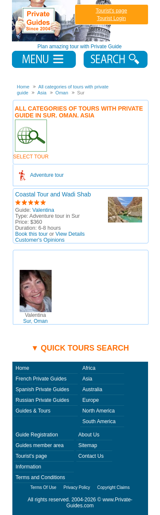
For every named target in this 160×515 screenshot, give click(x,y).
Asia (87, 379)
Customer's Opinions (40, 240)
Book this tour (31, 234)
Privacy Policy (77, 487)
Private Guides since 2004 (62, 20)
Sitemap (88, 445)
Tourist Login (111, 18)
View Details (70, 234)
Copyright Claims (113, 487)
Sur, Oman (35, 318)
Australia (92, 389)
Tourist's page (111, 11)
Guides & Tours (33, 411)
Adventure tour (47, 175)
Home (22, 368)
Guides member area (40, 445)
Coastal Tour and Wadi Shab (53, 194)
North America (98, 411)
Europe (90, 400)
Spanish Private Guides (42, 389)
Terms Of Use (43, 487)
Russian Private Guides (42, 400)
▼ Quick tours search (80, 348)
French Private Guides (41, 379)
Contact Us (91, 456)
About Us (89, 435)
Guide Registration (37, 435)
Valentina (43, 210)
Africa (89, 368)
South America (99, 421)
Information (28, 467)
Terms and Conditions (40, 477)
